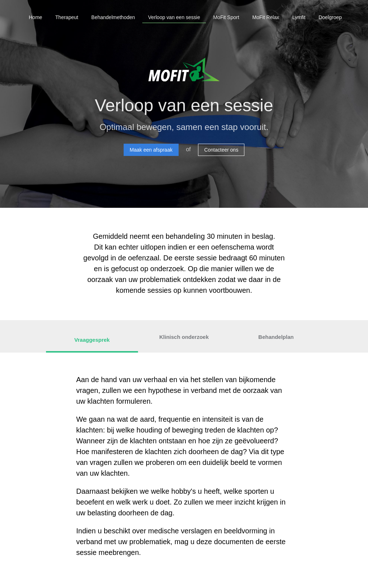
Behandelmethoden (113, 17)
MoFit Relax (265, 17)
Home (35, 17)
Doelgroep (330, 17)
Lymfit (298, 17)
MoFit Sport (226, 17)
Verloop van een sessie (174, 17)
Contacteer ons (221, 150)
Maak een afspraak (151, 150)
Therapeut (66, 17)
